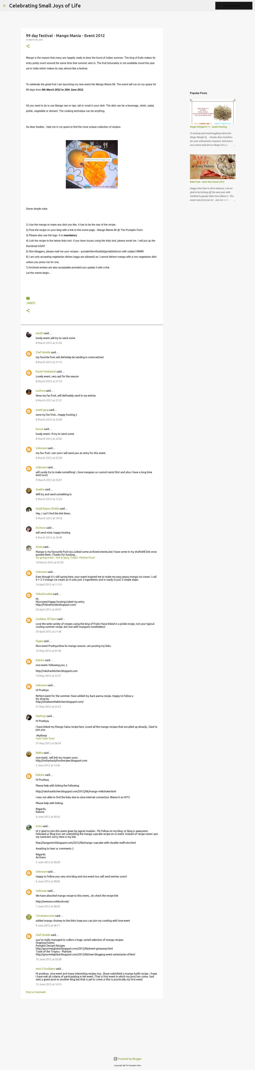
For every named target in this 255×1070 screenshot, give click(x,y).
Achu (39, 826)
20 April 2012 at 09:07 (48, 609)
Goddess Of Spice (46, 618)
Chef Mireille (43, 352)
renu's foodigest (45, 968)
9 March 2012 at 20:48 (49, 537)
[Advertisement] (92, 1026)
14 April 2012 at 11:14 (48, 584)
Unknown (41, 448)
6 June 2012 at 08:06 (48, 881)
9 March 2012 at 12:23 (49, 499)
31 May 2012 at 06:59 (48, 743)
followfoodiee (44, 593)
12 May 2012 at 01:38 (48, 650)
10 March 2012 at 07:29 (49, 562)
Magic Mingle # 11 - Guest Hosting (208, 127)
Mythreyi (41, 716)
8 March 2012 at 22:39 (49, 457)
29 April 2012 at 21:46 (48, 631)
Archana (41, 527)
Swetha (40, 489)
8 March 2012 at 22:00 (49, 419)
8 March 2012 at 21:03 (49, 342)
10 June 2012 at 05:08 (48, 959)
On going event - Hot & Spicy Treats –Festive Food (65, 557)
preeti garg (42, 409)
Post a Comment (36, 992)
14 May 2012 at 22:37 (48, 675)
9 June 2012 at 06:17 (48, 925)
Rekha (39, 752)
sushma (40, 390)
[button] (28, 46)
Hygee (39, 641)
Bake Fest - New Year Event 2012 (207, 182)
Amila (39, 546)
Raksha (40, 660)
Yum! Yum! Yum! (45, 738)
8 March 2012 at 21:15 (49, 362)
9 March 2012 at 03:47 (49, 479)
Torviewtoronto (45, 915)
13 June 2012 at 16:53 (48, 984)
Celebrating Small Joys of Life (45, 5)
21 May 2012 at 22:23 (48, 706)
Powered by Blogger (127, 1058)
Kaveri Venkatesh (46, 371)
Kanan (39, 429)
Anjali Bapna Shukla (47, 508)
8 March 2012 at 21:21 (49, 400)
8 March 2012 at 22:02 (49, 438)
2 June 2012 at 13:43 (48, 765)
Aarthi (39, 333)
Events (31, 303)
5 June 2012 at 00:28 (48, 862)
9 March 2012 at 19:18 (49, 518)
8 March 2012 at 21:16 (49, 381)
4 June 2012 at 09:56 (48, 816)
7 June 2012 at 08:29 (48, 906)
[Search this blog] (235, 6)
